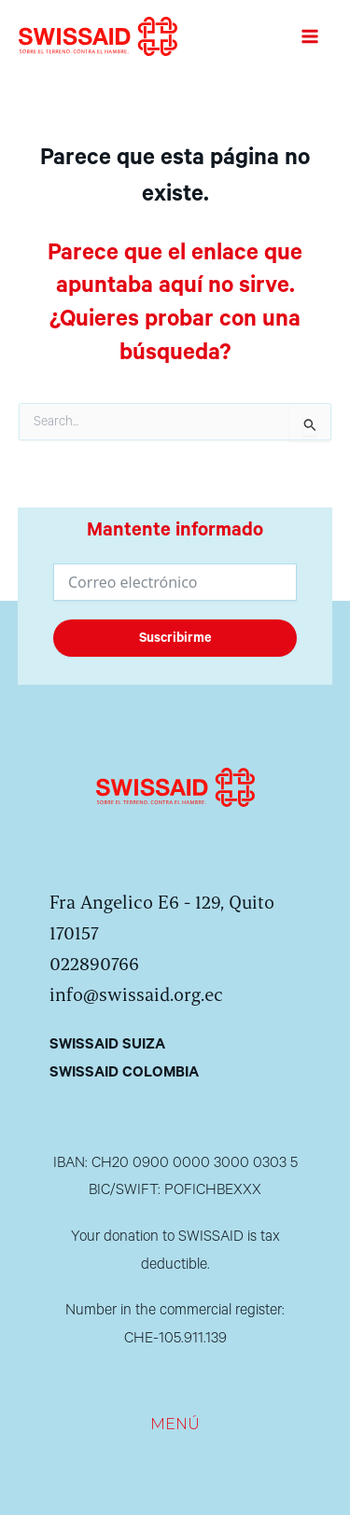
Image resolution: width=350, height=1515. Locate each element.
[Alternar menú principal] (309, 37)
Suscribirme (175, 638)
